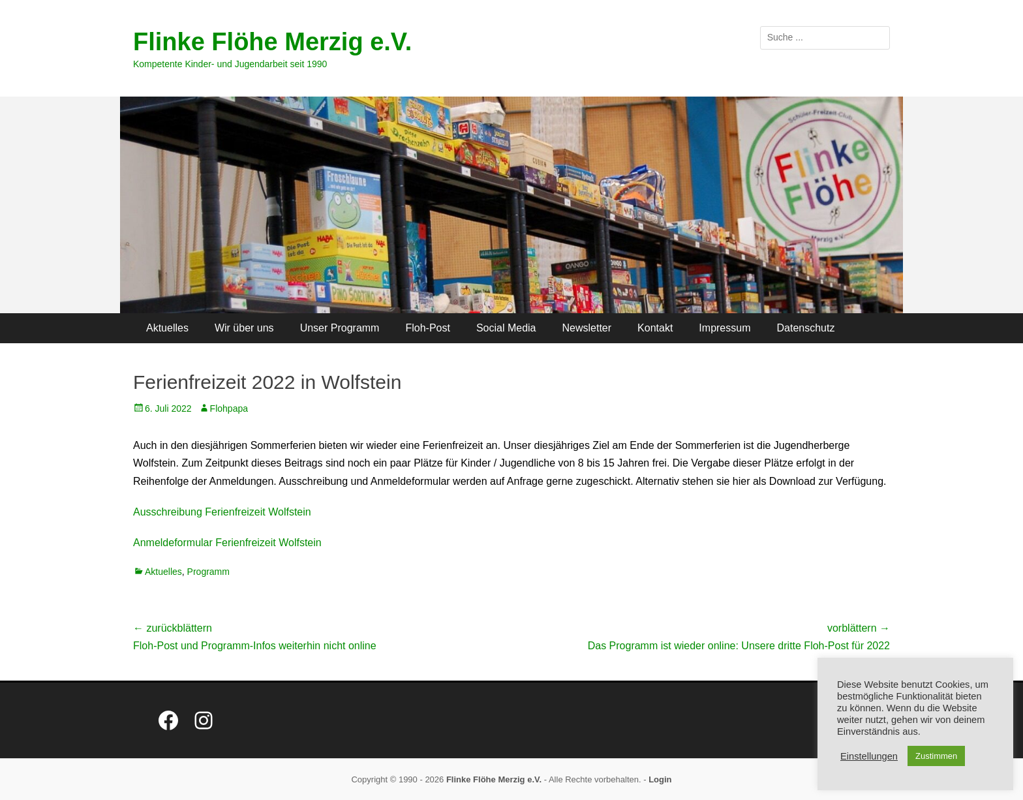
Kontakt (655, 327)
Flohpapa (229, 408)
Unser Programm (340, 327)
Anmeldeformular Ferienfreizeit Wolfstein (227, 542)
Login (660, 779)
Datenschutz (805, 327)
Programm (208, 571)
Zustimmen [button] (936, 756)
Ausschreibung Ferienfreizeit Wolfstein (222, 511)
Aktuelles (167, 327)
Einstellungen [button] (869, 756)
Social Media (506, 327)
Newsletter (587, 327)
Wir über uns (244, 327)
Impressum (724, 327)
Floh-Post (427, 327)
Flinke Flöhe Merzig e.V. (272, 41)
